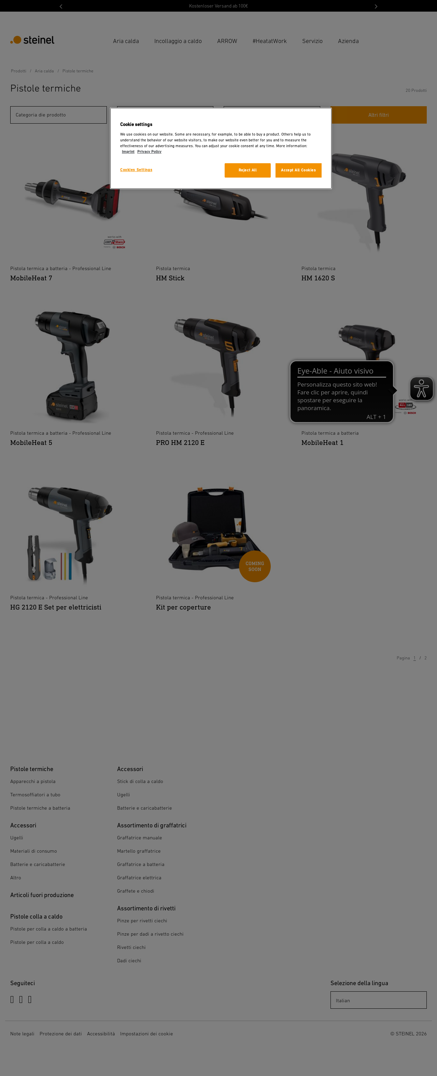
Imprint (128, 152)
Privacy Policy (149, 152)
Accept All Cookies (298, 170)
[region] (221, 148)
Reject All (248, 170)
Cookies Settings (136, 170)
